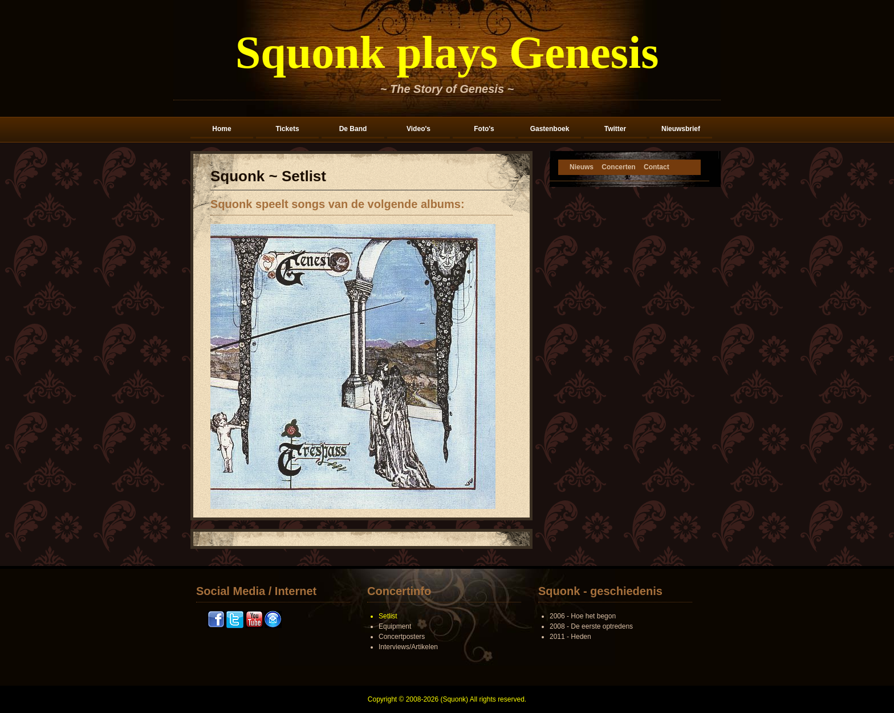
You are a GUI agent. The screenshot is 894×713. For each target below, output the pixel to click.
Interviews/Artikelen (408, 647)
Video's (418, 129)
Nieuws (582, 167)
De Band (353, 129)
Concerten (618, 167)
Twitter (615, 129)
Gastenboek (550, 129)
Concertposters (402, 637)
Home (221, 129)
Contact (656, 167)
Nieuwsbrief (680, 129)
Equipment (395, 626)
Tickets (287, 129)
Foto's (484, 129)
